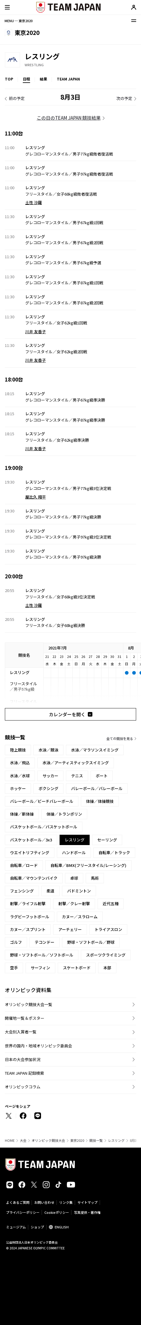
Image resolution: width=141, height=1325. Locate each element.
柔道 (50, 891)
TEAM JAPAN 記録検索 (24, 1073)
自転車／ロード (24, 865)
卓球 (74, 878)
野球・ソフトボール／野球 (91, 942)
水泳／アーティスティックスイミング (76, 762)
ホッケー (18, 788)
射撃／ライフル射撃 (28, 903)
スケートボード (77, 968)
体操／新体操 (22, 814)
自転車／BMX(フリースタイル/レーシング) (88, 865)
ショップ (37, 1226)
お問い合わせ (44, 1202)
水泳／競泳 (48, 750)
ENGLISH (62, 1226)
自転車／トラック (114, 852)
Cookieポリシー (56, 1212)
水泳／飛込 (20, 762)
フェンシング (22, 891)
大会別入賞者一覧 (20, 1032)
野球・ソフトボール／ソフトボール (41, 955)
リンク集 (66, 1202)
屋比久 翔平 (35, 497)
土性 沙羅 (33, 202)
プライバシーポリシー (23, 1212)
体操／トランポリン (64, 814)
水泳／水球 (20, 776)
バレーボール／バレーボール (96, 788)
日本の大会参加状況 (22, 1059)
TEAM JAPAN (68, 78)
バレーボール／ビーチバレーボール (41, 801)
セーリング (107, 840)
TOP (9, 78)
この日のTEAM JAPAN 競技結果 (69, 118)
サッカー (50, 776)
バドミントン (79, 891)
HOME (10, 1140)
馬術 (95, 878)
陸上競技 (18, 750)
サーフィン (40, 968)
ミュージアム (16, 1226)
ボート (102, 776)
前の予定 (17, 98)
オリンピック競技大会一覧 (28, 1004)
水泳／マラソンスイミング (95, 750)
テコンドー (44, 942)
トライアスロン (108, 929)
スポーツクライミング (106, 955)
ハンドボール (74, 852)
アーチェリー (70, 929)
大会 (23, 1140)
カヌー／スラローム (80, 916)
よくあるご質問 (17, 1202)
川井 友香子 (35, 331)
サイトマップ (87, 1202)
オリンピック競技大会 (48, 1140)
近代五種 (111, 903)
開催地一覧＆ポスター (24, 1018)
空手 (14, 968)
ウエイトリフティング (29, 852)
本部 (107, 968)
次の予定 (124, 98)
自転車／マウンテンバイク (33, 878)
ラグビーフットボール (29, 916)
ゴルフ (16, 942)
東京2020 (77, 1140)
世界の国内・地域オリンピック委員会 (38, 1046)
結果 (43, 78)
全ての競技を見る (119, 738)
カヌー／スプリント (28, 929)
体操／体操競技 (100, 801)
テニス (77, 776)
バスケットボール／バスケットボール (43, 827)
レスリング (116, 1140)
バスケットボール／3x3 (31, 840)
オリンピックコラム (22, 1087)
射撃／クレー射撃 (74, 903)
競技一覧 (96, 1140)
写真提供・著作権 (87, 1212)
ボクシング (48, 788)
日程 (26, 78)
